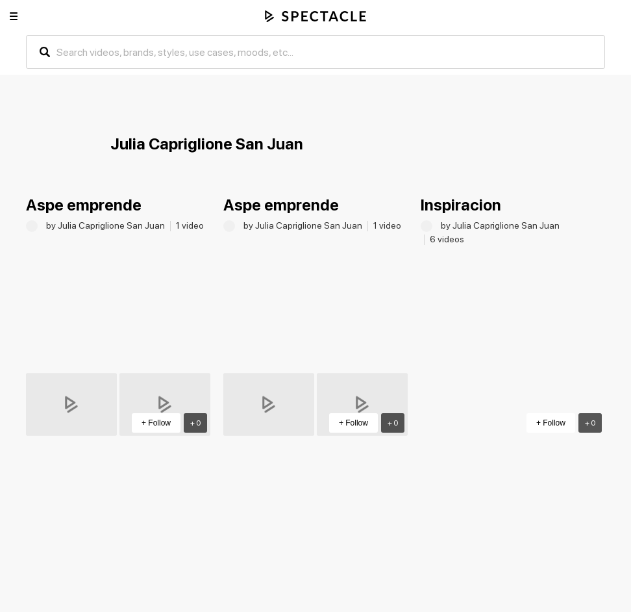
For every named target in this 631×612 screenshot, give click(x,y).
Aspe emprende (84, 205)
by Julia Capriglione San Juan (106, 225)
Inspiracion (461, 205)
